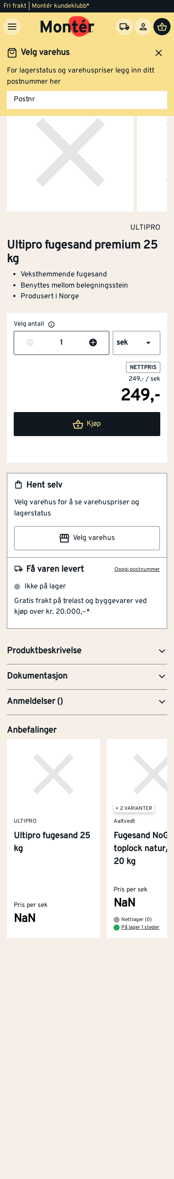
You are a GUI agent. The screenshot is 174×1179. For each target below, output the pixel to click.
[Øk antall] (93, 343)
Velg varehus (87, 538)
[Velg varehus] (124, 26)
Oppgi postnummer (137, 569)
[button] (136, 343)
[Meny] (12, 26)
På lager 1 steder (140, 927)
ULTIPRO (145, 227)
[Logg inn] (143, 26)
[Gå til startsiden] (67, 26)
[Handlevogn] (162, 26)
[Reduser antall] (30, 343)
